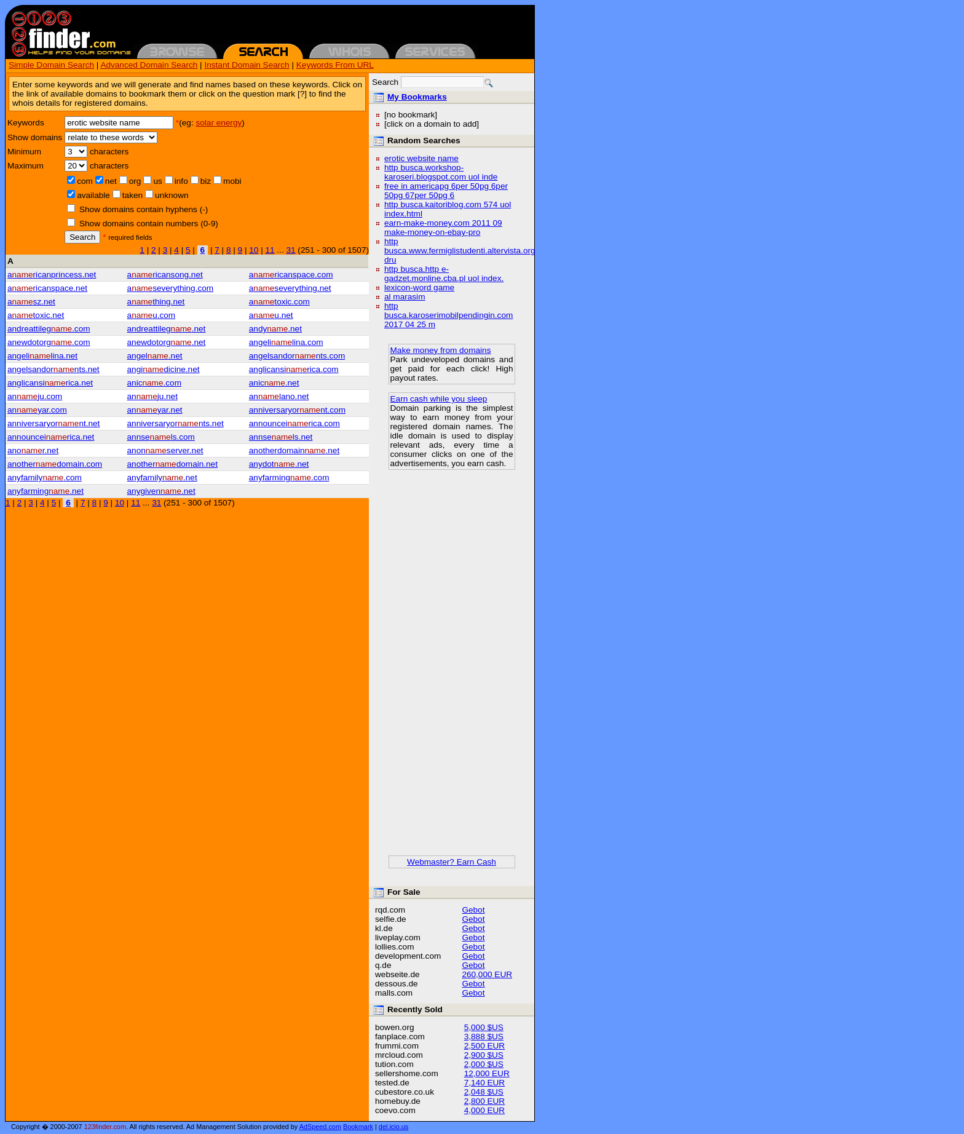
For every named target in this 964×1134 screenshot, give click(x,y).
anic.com (154, 382)
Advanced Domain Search (148, 64)
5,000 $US (484, 1027)
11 (269, 250)
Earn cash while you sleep (439, 398)
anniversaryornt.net (53, 423)
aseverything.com (170, 288)
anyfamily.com (44, 477)
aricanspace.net (47, 288)
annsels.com (161, 437)
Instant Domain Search (246, 64)
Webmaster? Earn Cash (451, 861)
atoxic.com (279, 301)
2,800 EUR (484, 1101)
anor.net (32, 450)
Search (82, 237)
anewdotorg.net (166, 342)
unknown (171, 195)
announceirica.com (294, 423)
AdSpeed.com (320, 1126)
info (181, 181)
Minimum (24, 151)
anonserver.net (165, 450)
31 (290, 250)
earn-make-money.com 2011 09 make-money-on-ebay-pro (443, 227)
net (111, 181)
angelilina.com (286, 342)
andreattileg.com (48, 328)
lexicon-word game (419, 287)
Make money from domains (440, 350)
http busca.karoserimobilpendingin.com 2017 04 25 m (448, 315)
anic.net (274, 382)
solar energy (219, 122)
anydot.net (279, 464)
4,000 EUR (484, 1110)
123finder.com (105, 1126)
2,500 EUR (484, 1045)
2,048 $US (484, 1091)
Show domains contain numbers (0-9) (148, 223)
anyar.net (155, 409)
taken (132, 195)
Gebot (473, 909)
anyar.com (37, 409)
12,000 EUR (487, 1073)
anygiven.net (161, 491)
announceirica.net (50, 437)
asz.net (31, 301)
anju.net (152, 396)
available (93, 195)
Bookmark (358, 1126)
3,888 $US (484, 1036)
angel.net (155, 355)
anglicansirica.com (294, 369)
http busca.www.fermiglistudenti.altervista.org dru (459, 250)
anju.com (34, 396)
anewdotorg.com (48, 342)
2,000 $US (484, 1064)
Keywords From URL (335, 64)
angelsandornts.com (297, 355)
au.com (151, 315)
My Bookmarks (417, 96)
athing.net (156, 301)
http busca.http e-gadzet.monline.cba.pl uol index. (444, 273)
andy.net (275, 328)
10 (253, 250)
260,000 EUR (487, 974)
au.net (271, 315)
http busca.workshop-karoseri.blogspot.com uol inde (440, 172)
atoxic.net (35, 315)
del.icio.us (393, 1126)
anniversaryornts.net (175, 423)
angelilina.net (42, 355)
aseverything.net (290, 288)
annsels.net (281, 437)
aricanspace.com (291, 274)
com (85, 181)
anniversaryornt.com (297, 409)
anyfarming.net (45, 491)
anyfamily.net (162, 477)
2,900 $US (484, 1055)
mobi (232, 181)
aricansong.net (165, 274)
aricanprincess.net (51, 274)
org (135, 181)
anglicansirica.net (50, 382)
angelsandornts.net (53, 369)
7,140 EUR (484, 1082)
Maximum (25, 165)
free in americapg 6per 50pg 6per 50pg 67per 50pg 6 (446, 190)
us (157, 181)
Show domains (34, 137)
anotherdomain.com (54, 464)
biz (205, 181)
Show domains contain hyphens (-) (143, 209)
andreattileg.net (166, 328)
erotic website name (421, 158)
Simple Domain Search (51, 64)
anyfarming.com (289, 477)
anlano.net (279, 396)
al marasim (404, 296)
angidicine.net (163, 369)
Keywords (25, 122)
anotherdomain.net (294, 450)
